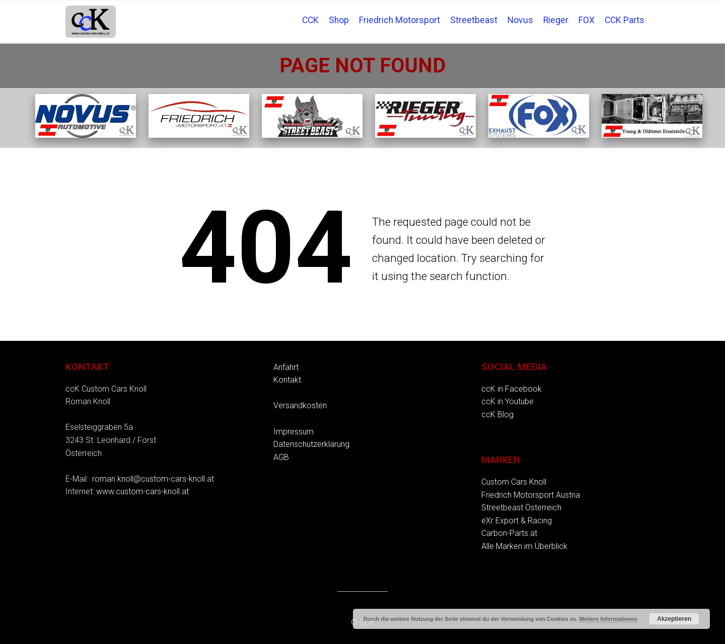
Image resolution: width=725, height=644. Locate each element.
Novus (520, 20)
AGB (281, 457)
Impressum (293, 431)
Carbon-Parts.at (509, 533)
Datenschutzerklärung (311, 444)
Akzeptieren (674, 618)
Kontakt (287, 380)
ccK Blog (497, 414)
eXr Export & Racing (516, 520)
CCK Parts (624, 20)
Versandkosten (300, 405)
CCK (310, 20)
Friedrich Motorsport (399, 20)
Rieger (555, 20)
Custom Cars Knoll (513, 482)
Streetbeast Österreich (521, 507)
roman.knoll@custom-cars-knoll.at (153, 479)
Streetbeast (473, 20)
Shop (339, 20)
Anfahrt (286, 367)
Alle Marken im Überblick (524, 546)
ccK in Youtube (507, 401)
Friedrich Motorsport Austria (530, 495)
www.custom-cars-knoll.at (142, 491)
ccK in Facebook (511, 389)
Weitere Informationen (608, 619)
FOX (586, 20)
